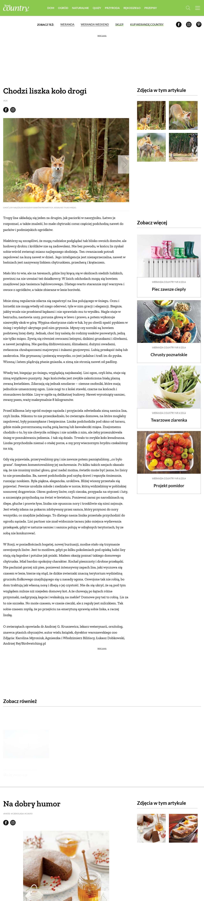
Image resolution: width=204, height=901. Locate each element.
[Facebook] (179, 24)
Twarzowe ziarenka (169, 417)
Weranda (67, 24)
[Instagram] (189, 24)
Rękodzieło (132, 8)
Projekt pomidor (169, 482)
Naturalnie (80, 8)
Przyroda (112, 8)
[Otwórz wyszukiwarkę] (187, 8)
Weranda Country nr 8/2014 (169, 279)
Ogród (63, 8)
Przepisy (150, 8)
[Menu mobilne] (197, 8)
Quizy (97, 8)
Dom (50, 8)
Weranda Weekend (95, 24)
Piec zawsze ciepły (169, 286)
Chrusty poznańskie (169, 351)
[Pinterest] (199, 24)
